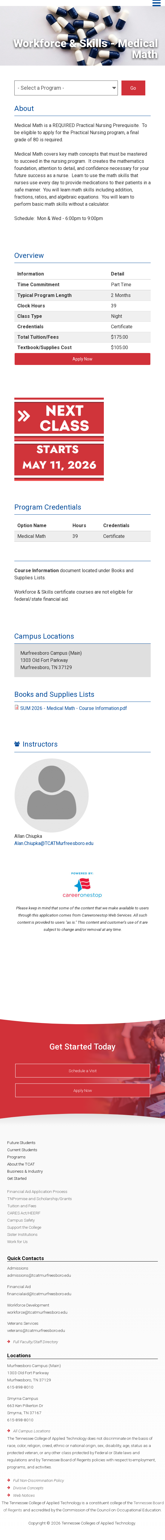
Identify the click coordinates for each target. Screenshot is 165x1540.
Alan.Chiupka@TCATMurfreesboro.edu (53, 843)
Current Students (22, 1149)
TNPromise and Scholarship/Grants (39, 1198)
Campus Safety (21, 1220)
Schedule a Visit (83, 1070)
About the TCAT (21, 1164)
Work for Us (17, 1241)
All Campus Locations (31, 1430)
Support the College (24, 1227)
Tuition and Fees (21, 1205)
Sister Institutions (22, 1234)
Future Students (21, 1142)
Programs (16, 1156)
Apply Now (82, 359)
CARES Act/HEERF (24, 1213)
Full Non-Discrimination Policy (38, 1480)
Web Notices (24, 1495)
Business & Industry (25, 1171)
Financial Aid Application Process (37, 1191)
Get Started (17, 1178)
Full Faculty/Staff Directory (35, 1341)
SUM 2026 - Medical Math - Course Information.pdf (73, 708)
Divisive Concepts (28, 1487)
